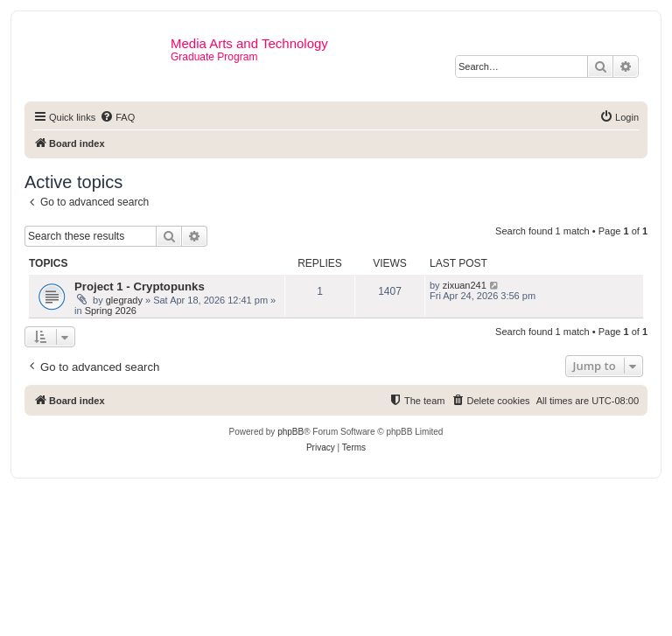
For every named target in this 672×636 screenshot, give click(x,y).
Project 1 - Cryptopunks (139, 286)
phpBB (290, 432)
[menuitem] (117, 117)
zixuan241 (464, 285)
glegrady (124, 300)
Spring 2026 (110, 310)
